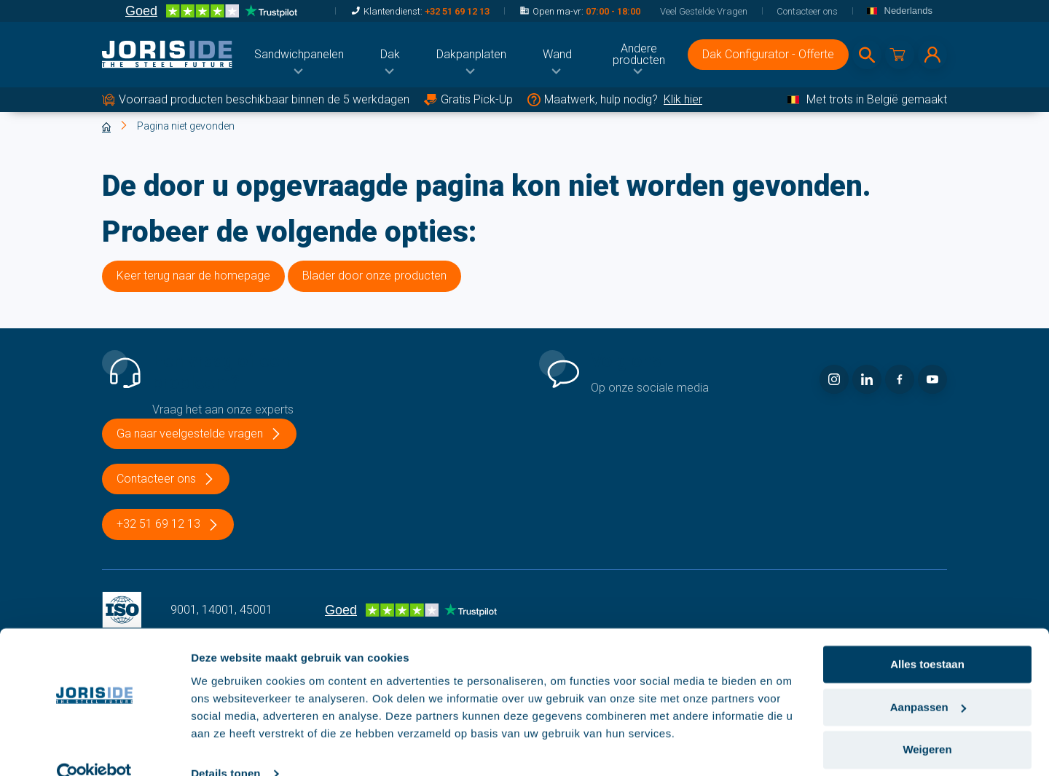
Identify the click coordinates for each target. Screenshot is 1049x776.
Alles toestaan (927, 638)
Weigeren (927, 723)
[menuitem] (299, 54)
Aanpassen (928, 681)
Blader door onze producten (374, 275)
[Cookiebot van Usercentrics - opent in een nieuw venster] (94, 748)
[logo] (167, 54)
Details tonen (225, 747)
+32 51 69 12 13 (457, 11)
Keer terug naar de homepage (193, 275)
